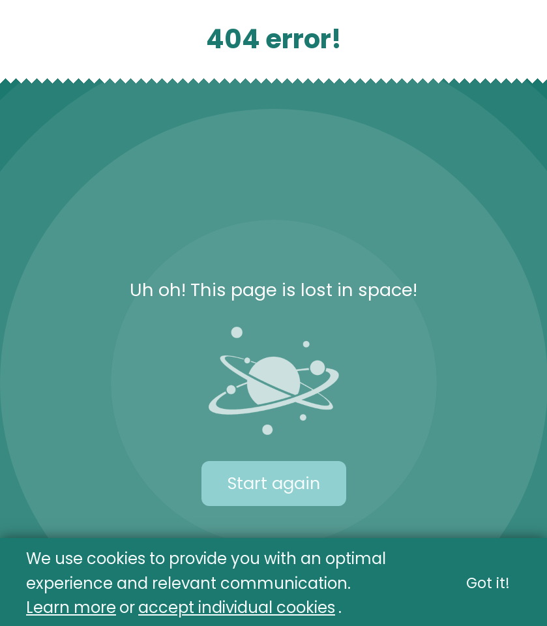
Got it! (488, 583)
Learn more (71, 607)
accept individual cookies (236, 607)
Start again (274, 483)
